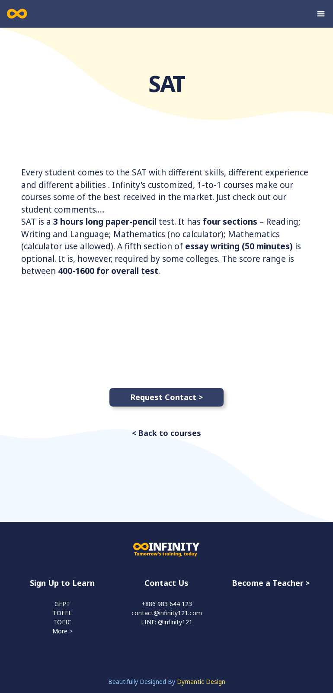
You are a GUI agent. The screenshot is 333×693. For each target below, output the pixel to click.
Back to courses (169, 433)
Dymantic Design (201, 681)
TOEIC (62, 622)
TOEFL (62, 613)
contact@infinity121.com (166, 613)
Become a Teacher (268, 583)
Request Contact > (166, 397)
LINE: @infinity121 (166, 622)
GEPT (62, 604)
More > (62, 631)
